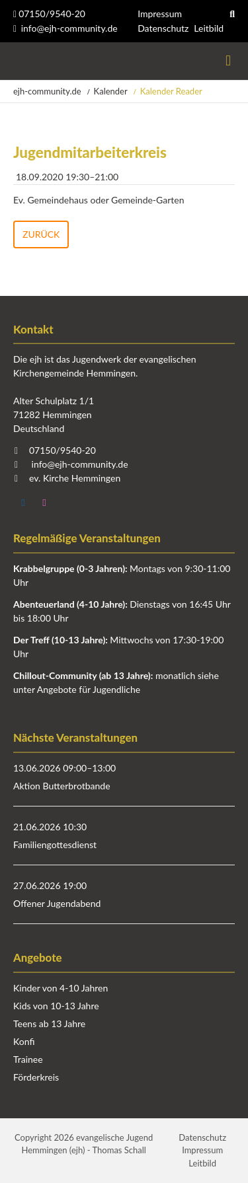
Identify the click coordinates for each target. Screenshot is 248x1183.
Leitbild (209, 28)
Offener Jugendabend (57, 903)
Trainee (28, 1059)
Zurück (41, 234)
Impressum (160, 13)
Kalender (111, 91)
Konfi (23, 1041)
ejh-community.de (47, 91)
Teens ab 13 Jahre (49, 1023)
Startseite (15, 61)
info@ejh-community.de (69, 28)
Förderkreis (36, 1077)
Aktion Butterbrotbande (61, 785)
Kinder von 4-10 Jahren (60, 987)
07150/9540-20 (49, 13)
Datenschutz (163, 28)
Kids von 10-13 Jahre (56, 1005)
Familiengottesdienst (55, 844)
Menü (228, 61)
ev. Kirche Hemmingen (74, 478)
